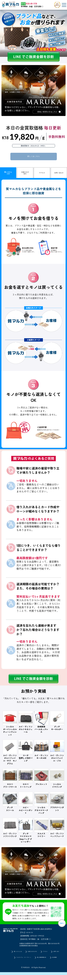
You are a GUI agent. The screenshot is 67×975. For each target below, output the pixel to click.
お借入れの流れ (25, 173)
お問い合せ (59, 953)
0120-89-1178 (31, 933)
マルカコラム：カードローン (20, 960)
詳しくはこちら (33, 157)
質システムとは (8, 173)
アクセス (42, 173)
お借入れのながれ (31, 953)
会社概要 (60, 960)
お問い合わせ (59, 173)
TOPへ (60, 925)
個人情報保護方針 (44, 960)
